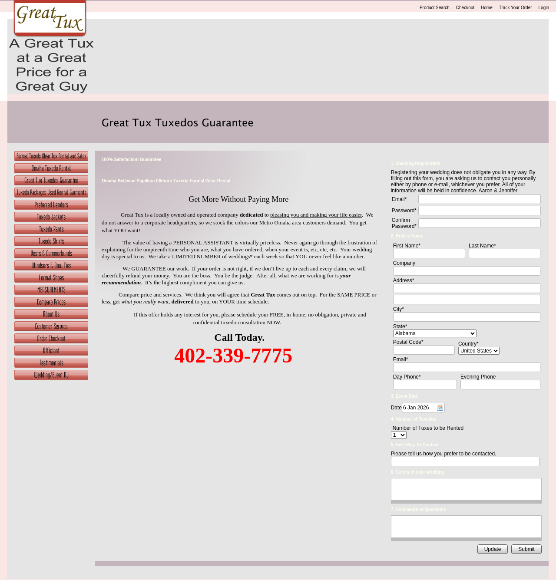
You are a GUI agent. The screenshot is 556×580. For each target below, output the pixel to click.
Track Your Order (515, 7)
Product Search (435, 7)
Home (487, 7)
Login (544, 7)
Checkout (465, 7)
